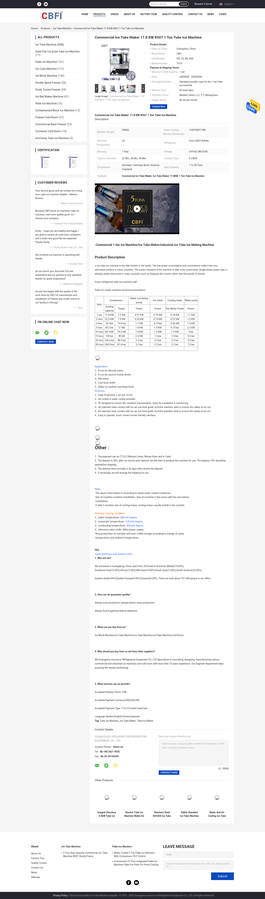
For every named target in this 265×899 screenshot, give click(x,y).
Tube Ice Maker (145, 720)
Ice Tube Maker (128, 720)
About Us (129, 14)
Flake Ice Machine (46, 61)
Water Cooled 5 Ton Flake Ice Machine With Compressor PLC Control (134, 854)
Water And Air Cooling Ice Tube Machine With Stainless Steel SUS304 (217, 814)
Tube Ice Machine (109, 720)
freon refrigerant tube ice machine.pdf (116, 281)
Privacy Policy (60, 895)
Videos (115, 14)
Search (183, 4)
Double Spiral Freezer (48, 82)
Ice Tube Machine (62, 28)
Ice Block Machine (46, 75)
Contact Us (195, 14)
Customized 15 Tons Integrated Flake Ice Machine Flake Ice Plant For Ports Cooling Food (136, 863)
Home (84, 14)
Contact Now (158, 106)
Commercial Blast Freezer (50, 124)
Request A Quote (203, 4)
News (210, 14)
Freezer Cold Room (46, 117)
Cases (222, 14)
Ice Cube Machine (46, 68)
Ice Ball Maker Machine (49, 96)
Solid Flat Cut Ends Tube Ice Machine (57, 51)
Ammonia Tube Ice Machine (52, 138)
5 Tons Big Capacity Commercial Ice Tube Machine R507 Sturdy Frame (85, 854)
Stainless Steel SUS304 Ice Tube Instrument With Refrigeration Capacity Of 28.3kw (162, 814)
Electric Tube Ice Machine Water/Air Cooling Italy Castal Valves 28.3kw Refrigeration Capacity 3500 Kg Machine (134, 814)
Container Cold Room (48, 131)
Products (99, 14)
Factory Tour (148, 14)
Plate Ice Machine (46, 103)
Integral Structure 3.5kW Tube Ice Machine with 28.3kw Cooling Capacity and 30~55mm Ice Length (106, 814)
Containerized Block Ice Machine (55, 110)
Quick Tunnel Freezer (47, 89)
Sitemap (35, 877)
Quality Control (172, 14)
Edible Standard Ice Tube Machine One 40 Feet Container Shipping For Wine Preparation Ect (189, 814)
